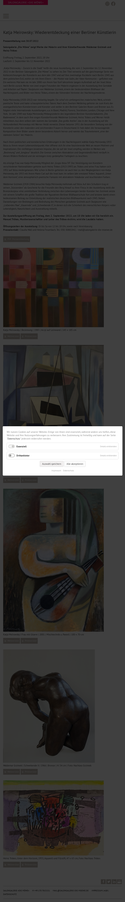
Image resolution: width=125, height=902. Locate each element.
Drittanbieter (23, 455)
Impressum (56, 471)
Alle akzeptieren (74, 464)
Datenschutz (14, 438)
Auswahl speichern (51, 464)
